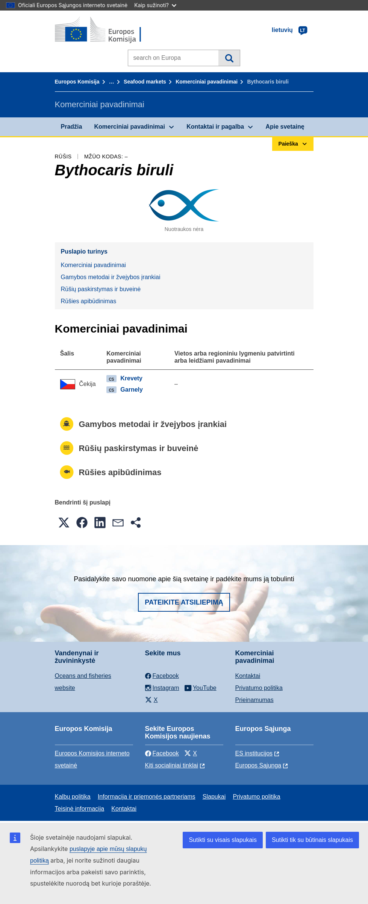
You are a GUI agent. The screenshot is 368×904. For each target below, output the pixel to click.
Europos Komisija (77, 82)
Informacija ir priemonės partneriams (146, 796)
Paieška (229, 58)
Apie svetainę (284, 126)
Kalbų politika (73, 796)
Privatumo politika (259, 688)
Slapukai (214, 796)
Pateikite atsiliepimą (184, 602)
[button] (63, 522)
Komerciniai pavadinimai (207, 82)
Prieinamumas (254, 700)
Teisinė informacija (79, 808)
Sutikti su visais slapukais (223, 840)
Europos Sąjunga (258, 765)
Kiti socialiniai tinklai (171, 765)
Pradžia (71, 126)
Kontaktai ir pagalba (215, 126)
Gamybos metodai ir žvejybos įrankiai (111, 277)
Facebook (162, 753)
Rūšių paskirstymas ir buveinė (101, 289)
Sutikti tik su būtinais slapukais (312, 840)
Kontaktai (247, 676)
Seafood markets (145, 82)
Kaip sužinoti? (155, 5)
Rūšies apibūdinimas (89, 301)
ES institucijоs (254, 753)
